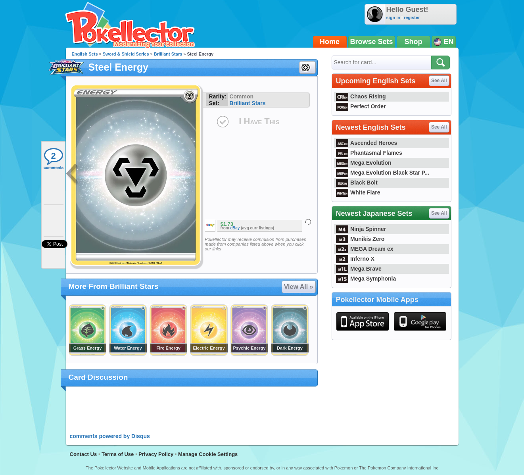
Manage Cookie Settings (208, 454)
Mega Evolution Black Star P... (383, 172)
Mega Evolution (364, 163)
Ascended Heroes (366, 143)
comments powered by (110, 436)
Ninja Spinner (361, 229)
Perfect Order (361, 106)
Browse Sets (371, 42)
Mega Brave (359, 268)
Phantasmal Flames (369, 153)
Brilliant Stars (168, 54)
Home (330, 42)
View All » (298, 286)
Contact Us (83, 454)
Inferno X (355, 259)
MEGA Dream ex (364, 249)
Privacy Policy (155, 454)
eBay (235, 228)
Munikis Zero (360, 239)
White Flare (358, 192)
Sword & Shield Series (126, 54)
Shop (413, 42)
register (412, 17)
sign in (393, 17)
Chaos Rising (361, 96)
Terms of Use (118, 454)
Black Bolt (357, 182)
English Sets (85, 54)
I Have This (259, 121)
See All (439, 80)
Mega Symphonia (366, 278)
